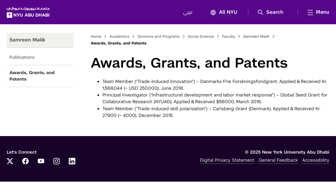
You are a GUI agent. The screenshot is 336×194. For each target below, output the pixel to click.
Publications (21, 57)
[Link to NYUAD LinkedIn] (72, 162)
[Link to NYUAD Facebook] (25, 162)
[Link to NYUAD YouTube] (41, 162)
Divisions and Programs (159, 36)
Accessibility (315, 160)
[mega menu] (316, 12)
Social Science (201, 36)
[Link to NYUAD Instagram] (56, 162)
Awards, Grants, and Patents (32, 76)
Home (96, 36)
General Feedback (278, 160)
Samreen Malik (256, 36)
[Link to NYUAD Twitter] (10, 162)
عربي (188, 12)
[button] (272, 12)
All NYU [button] (222, 12)
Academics (120, 36)
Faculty (228, 36)
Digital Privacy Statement (227, 160)
